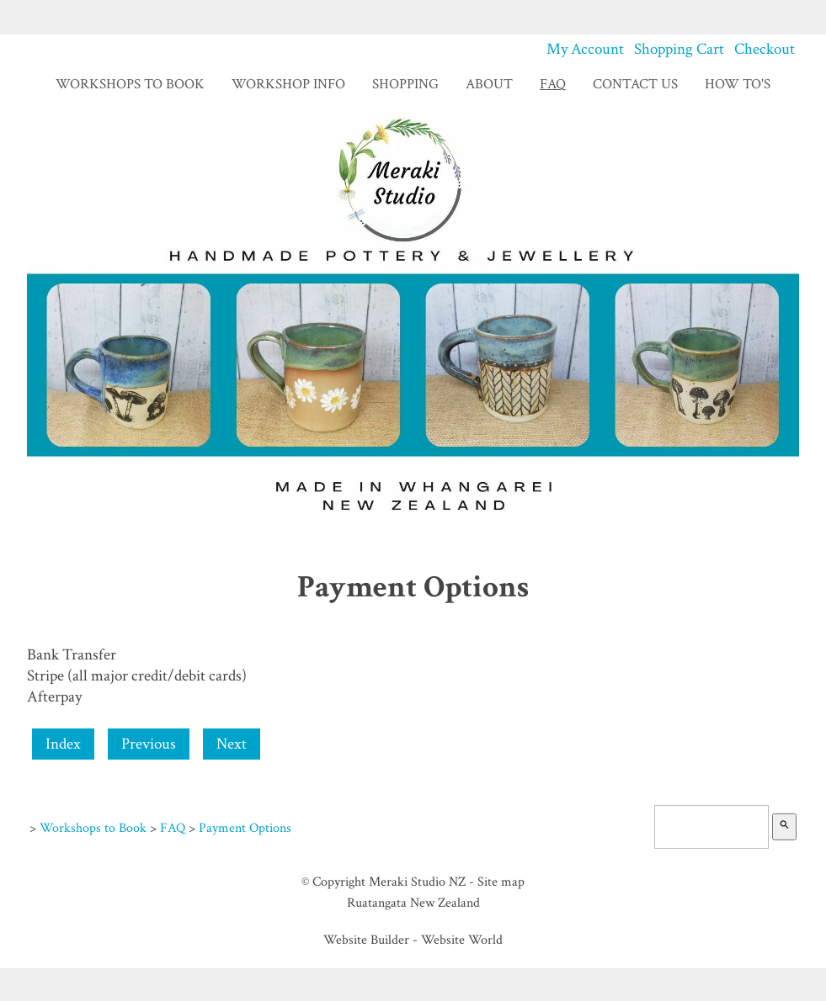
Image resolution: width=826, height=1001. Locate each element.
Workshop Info (288, 84)
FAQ (553, 84)
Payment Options (245, 827)
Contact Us (635, 84)
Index (63, 744)
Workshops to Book (130, 84)
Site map (501, 881)
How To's (737, 84)
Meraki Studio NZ (417, 881)
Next (231, 744)
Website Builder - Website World (413, 939)
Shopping (405, 84)
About (489, 84)
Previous (148, 744)
